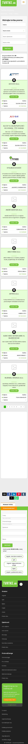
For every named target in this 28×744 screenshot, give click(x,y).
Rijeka (14, 569)
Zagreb (4, 595)
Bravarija (4, 635)
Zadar (3, 612)
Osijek (3, 608)
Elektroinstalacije (6, 674)
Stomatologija (6, 657)
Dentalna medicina (7, 643)
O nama (4, 710)
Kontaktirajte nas (7, 723)
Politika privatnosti (7, 727)
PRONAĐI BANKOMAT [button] (9, 508)
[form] (14, 34)
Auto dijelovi (5, 626)
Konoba (4, 666)
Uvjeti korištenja (6, 719)
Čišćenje (4, 639)
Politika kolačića (6, 731)
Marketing (5, 714)
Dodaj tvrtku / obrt (9, 700)
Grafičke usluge (6, 740)
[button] (23, 2)
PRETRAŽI (8, 48)
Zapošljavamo (6, 736)
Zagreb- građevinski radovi (14, 572)
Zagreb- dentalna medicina (14, 556)
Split (14, 560)
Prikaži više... (5, 616)
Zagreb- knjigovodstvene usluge (14, 564)
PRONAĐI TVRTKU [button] (8, 504)
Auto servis (5, 631)
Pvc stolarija (5, 661)
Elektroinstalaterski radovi (9, 670)
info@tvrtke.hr (12, 705)
